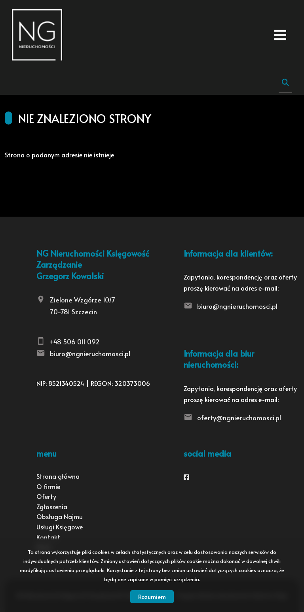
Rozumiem (152, 596)
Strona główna (58, 476)
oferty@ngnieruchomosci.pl (239, 417)
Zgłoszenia (51, 506)
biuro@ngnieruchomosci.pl (90, 353)
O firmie (48, 486)
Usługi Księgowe (59, 526)
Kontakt (48, 537)
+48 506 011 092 (75, 341)
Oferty (46, 496)
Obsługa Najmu (59, 516)
